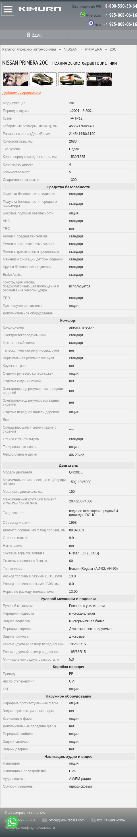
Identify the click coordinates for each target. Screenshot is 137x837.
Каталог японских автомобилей (29, 49)
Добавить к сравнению (21, 93)
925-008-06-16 (123, 15)
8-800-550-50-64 (121, 6)
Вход (36, 34)
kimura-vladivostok (111, 820)
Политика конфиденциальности (30, 828)
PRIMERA (93, 49)
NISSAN (70, 49)
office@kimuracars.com (66, 820)
